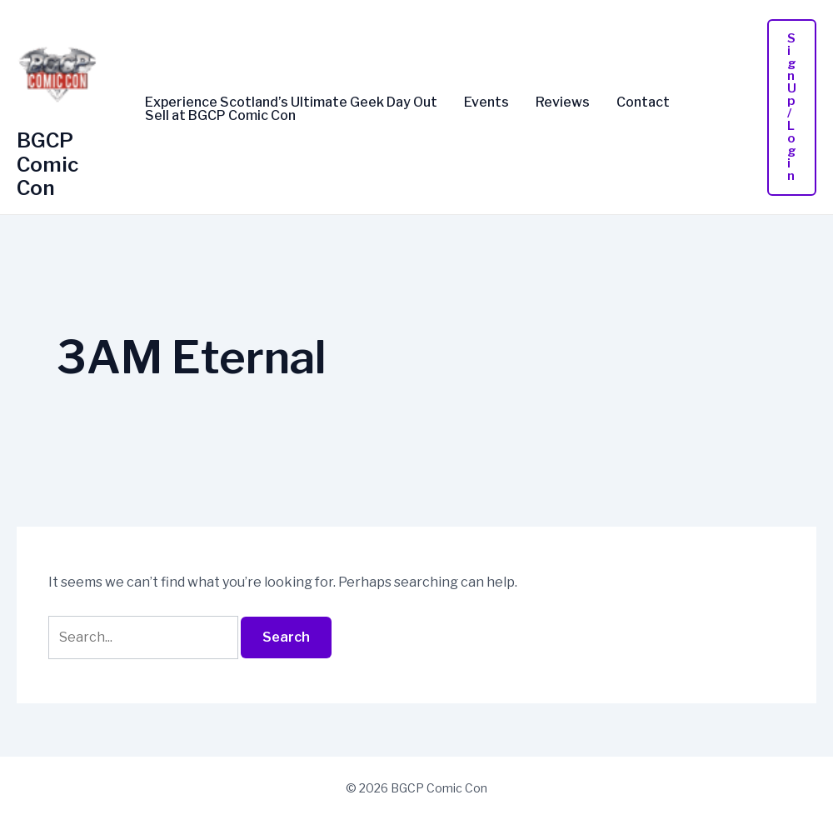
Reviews (563, 102)
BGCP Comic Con (47, 164)
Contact (643, 102)
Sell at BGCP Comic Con (220, 115)
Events (486, 102)
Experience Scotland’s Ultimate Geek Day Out (291, 102)
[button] (791, 107)
